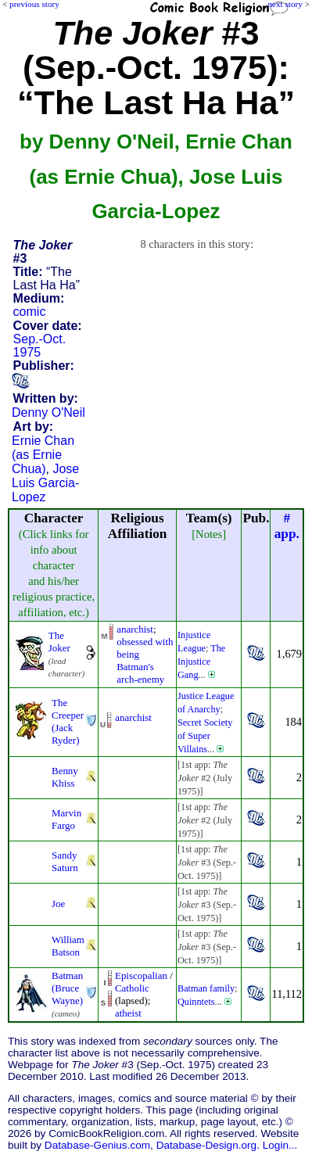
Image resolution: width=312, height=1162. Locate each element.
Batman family (206, 988)
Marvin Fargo (66, 819)
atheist (128, 1013)
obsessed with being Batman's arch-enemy (145, 660)
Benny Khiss (65, 777)
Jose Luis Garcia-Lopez (45, 483)
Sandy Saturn (65, 861)
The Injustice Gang (201, 661)
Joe (58, 903)
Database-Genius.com (97, 1145)
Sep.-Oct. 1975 (39, 345)
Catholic (132, 988)
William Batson (68, 946)
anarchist (135, 629)
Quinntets (196, 1001)
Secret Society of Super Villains (205, 736)
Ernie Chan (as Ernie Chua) (43, 454)
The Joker (59, 641)
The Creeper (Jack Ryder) (68, 721)
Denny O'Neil (48, 412)
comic (29, 311)
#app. (286, 526)
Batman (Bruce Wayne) (67, 988)
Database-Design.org (206, 1145)
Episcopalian (141, 975)
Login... (280, 1145)
